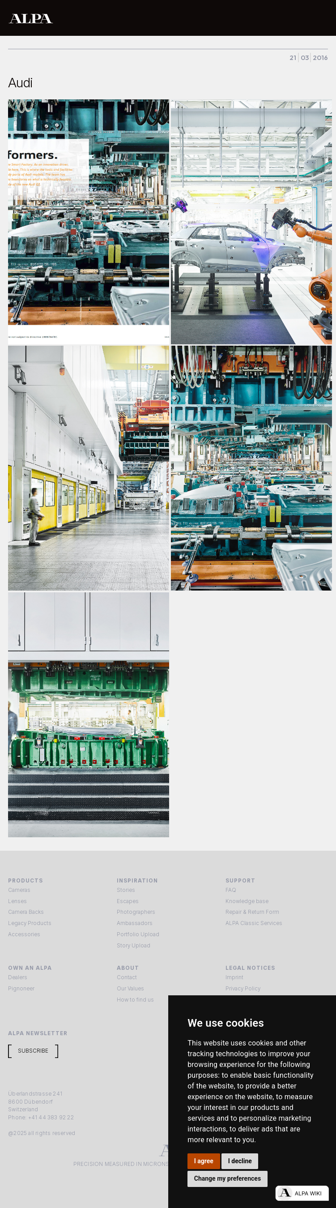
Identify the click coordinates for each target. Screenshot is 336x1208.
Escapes (128, 901)
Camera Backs (26, 912)
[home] (139, 18)
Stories (126, 890)
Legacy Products (29, 923)
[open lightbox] (88, 221)
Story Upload (133, 945)
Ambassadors (135, 923)
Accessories (24, 934)
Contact (127, 977)
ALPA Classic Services (253, 923)
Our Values (130, 988)
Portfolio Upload (138, 934)
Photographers (136, 912)
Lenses (17, 901)
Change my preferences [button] (227, 1178)
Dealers (17, 977)
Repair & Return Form (252, 912)
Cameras (19, 890)
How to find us (135, 1000)
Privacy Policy (242, 988)
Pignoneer (21, 988)
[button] (319, 18)
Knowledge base (246, 901)
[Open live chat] (302, 1193)
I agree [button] (203, 1161)
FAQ (230, 890)
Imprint (234, 977)
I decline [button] (240, 1161)
